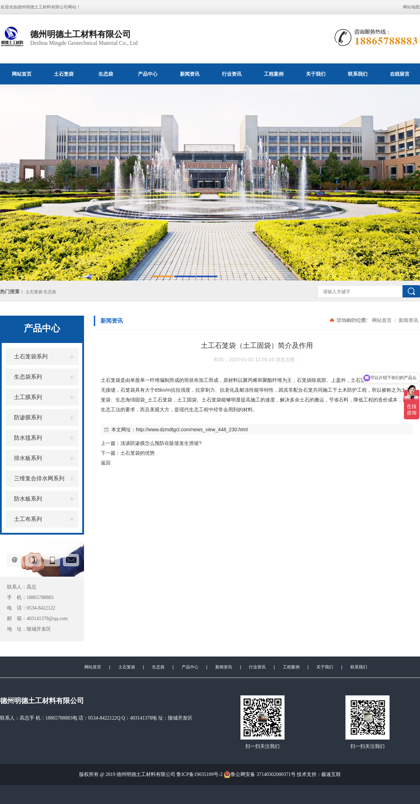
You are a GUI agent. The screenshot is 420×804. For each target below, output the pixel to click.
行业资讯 (231, 74)
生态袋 (105, 74)
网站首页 (21, 74)
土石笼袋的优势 (137, 453)
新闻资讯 (190, 74)
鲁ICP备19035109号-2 (199, 774)
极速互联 (331, 774)
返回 (106, 463)
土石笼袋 (64, 74)
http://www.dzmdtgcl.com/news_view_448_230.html (192, 429)
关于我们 (316, 74)
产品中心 (148, 74)
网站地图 (411, 7)
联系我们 (358, 74)
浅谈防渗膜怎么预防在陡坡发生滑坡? (161, 443)
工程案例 (274, 74)
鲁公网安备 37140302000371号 (260, 774)
